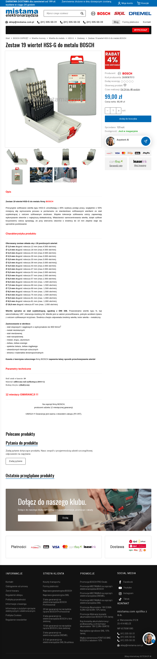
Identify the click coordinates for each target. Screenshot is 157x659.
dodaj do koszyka (128, 118)
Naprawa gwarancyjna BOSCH (57, 590)
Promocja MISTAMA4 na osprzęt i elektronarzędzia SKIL (96, 601)
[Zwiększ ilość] (107, 110)
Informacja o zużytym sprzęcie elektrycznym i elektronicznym (20, 609)
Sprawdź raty (116, 165)
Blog (116, 22)
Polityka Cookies (13, 615)
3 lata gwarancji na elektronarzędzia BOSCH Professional (55, 602)
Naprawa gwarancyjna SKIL (56, 594)
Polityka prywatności (16, 599)
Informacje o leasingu (16, 603)
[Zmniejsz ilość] (118, 110)
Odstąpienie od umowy (17, 586)
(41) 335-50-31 (48, 22)
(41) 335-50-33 (94, 22)
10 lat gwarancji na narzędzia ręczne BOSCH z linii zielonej (57, 626)
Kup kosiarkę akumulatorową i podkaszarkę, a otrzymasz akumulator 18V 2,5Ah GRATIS (94, 623)
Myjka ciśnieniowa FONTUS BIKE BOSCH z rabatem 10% (95, 638)
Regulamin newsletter (16, 619)
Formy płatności (131, 22)
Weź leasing (140, 165)
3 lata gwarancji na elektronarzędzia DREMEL (55, 633)
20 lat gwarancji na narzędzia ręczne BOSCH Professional (57, 609)
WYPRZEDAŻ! (140, 30)
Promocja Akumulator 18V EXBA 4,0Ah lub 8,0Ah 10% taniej (95, 608)
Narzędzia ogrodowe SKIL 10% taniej (94, 631)
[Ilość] (113, 110)
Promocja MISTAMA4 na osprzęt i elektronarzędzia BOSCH (96, 587)
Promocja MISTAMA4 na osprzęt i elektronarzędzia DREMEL (96, 594)
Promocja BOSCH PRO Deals (93, 581)
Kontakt (147, 22)
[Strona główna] (22, 13)
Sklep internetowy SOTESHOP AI (137, 656)
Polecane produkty (20, 434)
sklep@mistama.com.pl (21, 22)
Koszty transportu (51, 581)
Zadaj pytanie (15, 461)
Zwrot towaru (12, 590)
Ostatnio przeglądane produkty (30, 475)
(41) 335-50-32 (71, 22)
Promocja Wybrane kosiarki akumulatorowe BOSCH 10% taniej (96, 615)
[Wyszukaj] (82, 13)
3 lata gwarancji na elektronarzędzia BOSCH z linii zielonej (57, 618)
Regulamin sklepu (14, 594)
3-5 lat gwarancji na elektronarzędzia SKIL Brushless (58, 640)
